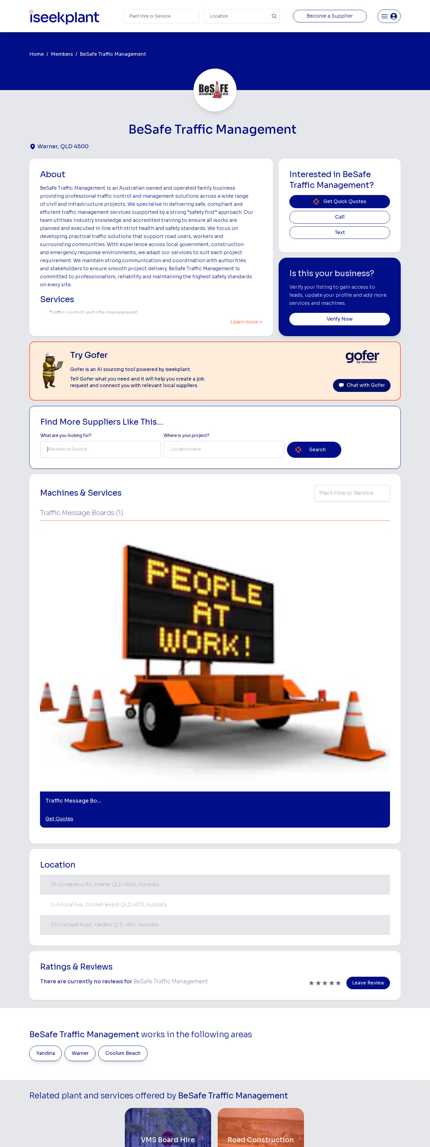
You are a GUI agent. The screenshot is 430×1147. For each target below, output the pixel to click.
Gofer (150, 1090)
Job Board (355, 1015)
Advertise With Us (162, 1062)
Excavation (227, 1099)
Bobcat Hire (228, 1015)
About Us (153, 1024)
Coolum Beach (123, 843)
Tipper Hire (291, 1043)
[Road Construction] (261, 930)
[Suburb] (242, 16)
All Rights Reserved (275, 1133)
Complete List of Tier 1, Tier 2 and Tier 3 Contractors (372, 1051)
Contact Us (155, 1109)
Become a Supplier (330, 16)
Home (36, 54)
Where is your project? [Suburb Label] (186, 435)
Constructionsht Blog (366, 1087)
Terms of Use (119, 1133)
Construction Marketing (368, 1063)
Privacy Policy (154, 1133)
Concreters (291, 1062)
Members (62, 54)
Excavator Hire (231, 1062)
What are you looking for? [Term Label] (65, 435)
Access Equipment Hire (239, 1024)
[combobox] (100, 449)
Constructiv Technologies (170, 1080)
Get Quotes (59, 609)
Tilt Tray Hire (228, 1090)
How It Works (157, 1033)
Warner (80, 843)
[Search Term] (161, 16)
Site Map (312, 1133)
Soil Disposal (293, 1099)
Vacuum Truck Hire (298, 1080)
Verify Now (340, 319)
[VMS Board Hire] (168, 930)
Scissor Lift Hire (295, 1090)
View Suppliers (159, 1043)
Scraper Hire (292, 1033)
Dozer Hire (227, 1052)
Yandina (45, 843)
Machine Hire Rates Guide (371, 1024)
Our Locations (158, 1052)
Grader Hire (227, 1080)
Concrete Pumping (235, 1033)
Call (340, 217)
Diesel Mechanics (297, 1071)
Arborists (289, 1052)
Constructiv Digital (163, 1071)
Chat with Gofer (362, 385)
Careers (152, 1099)
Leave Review (368, 773)
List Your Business (65, 1064)
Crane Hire (227, 1043)
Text (340, 233)
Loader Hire (291, 1015)
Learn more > (246, 322)
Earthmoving (292, 1024)
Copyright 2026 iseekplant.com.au (212, 1133)
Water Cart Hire (232, 1071)
